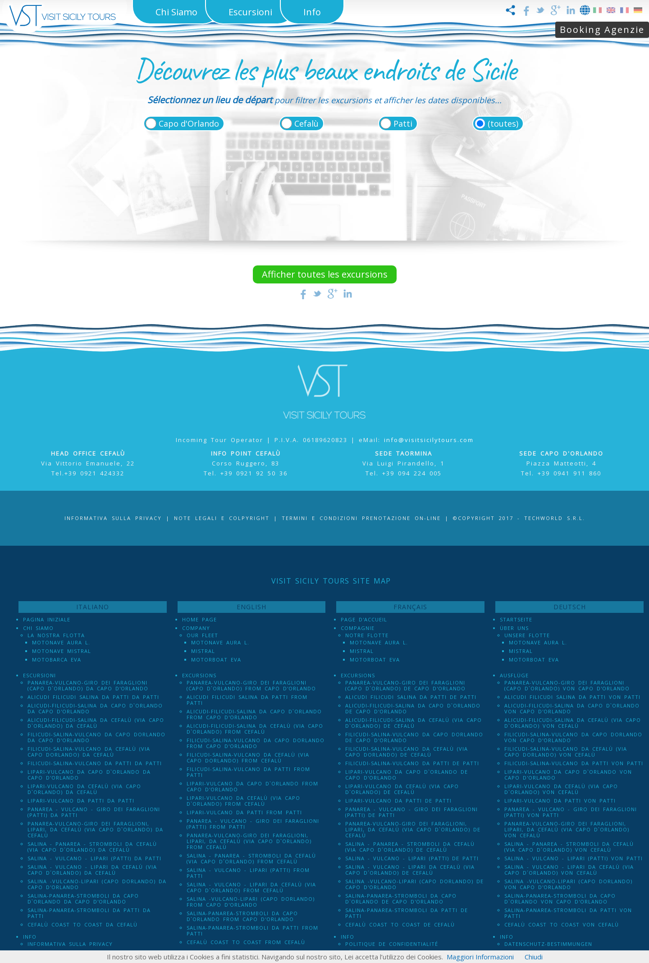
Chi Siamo (38, 628)
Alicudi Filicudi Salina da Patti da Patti (93, 697)
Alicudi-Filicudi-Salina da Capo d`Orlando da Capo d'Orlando (95, 708)
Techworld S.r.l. (554, 518)
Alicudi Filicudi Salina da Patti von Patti (572, 697)
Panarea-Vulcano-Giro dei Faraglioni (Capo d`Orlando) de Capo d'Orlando (405, 685)
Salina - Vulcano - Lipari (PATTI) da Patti (94, 858)
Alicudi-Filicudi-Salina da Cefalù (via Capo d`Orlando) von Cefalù (572, 723)
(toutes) (503, 123)
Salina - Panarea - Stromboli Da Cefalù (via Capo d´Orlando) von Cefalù (569, 846)
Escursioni (39, 675)
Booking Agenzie (602, 29)
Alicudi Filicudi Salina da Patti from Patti (247, 700)
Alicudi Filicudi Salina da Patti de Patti (410, 697)
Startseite (516, 619)
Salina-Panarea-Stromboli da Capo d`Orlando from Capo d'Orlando (242, 916)
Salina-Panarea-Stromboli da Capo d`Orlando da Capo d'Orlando (83, 898)
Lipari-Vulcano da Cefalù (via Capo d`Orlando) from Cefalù (243, 800)
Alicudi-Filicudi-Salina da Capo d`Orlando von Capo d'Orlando (572, 708)
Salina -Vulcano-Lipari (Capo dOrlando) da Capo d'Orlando (96, 884)
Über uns (514, 628)
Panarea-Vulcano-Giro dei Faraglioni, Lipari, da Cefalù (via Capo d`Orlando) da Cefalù (95, 829)
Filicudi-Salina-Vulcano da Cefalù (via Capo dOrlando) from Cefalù (248, 757)
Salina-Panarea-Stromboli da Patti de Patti (406, 913)
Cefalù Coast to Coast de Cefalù (400, 924)
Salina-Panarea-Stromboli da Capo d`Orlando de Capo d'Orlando (401, 898)
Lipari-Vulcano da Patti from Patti (244, 812)
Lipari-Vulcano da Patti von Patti (560, 800)
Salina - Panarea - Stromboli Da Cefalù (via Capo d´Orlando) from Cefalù (251, 858)
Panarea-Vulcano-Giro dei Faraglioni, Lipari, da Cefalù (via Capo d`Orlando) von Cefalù (566, 829)
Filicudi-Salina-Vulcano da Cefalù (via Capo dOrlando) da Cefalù (88, 751)
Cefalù (306, 123)
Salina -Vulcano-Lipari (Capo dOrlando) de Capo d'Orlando (414, 884)
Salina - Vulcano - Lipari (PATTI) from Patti (248, 873)
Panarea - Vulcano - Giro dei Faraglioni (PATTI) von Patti (570, 812)
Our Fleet (202, 635)
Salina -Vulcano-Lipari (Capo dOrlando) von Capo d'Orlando (568, 884)
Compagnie (358, 628)
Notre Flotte (366, 635)
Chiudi (534, 956)
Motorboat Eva (216, 659)
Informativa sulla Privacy (113, 518)
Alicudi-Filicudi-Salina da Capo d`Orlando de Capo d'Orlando (412, 708)
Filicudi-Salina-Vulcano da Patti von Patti (573, 763)
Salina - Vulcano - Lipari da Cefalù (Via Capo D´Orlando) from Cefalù (251, 887)
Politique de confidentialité (391, 943)
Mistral (203, 651)
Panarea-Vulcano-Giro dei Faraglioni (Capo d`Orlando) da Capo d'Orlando (87, 685)
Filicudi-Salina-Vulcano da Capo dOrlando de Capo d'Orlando (414, 737)
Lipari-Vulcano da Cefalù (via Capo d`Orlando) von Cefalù (561, 789)
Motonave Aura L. (61, 642)
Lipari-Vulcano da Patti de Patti (398, 800)
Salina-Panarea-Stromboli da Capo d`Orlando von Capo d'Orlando (560, 898)
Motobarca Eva (56, 659)
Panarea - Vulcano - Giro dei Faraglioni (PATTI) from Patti (253, 823)
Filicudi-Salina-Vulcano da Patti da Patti (94, 763)
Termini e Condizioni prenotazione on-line (361, 518)
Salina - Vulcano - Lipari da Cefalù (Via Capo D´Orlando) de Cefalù (410, 869)
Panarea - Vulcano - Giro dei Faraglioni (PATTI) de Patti (411, 812)
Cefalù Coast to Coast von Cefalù (561, 924)
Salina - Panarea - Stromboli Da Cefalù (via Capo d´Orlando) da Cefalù (92, 846)
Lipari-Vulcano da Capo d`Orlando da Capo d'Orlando (89, 774)
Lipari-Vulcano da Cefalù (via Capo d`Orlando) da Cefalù (84, 789)
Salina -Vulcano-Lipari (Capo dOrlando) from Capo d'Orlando (251, 901)
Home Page (199, 619)
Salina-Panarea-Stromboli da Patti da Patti (89, 913)
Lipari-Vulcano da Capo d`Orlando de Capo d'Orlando (406, 774)
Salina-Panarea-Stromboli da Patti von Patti (568, 913)
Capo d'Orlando (189, 123)
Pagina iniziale (46, 619)
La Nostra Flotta (56, 635)
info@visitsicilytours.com (429, 440)
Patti (402, 123)
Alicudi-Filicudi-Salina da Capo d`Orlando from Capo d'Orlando (254, 714)
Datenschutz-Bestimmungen (548, 943)
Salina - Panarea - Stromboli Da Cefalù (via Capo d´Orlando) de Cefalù (410, 846)
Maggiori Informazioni (480, 956)
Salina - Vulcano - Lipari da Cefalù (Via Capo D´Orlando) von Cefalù (569, 869)
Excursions (199, 675)
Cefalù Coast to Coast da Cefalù (82, 924)
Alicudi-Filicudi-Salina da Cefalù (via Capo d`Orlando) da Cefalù (95, 723)
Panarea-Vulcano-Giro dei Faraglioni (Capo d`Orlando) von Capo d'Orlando (567, 685)
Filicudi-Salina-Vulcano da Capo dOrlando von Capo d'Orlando (573, 737)
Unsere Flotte (527, 635)
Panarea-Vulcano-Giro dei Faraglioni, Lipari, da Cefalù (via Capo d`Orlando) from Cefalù (249, 841)
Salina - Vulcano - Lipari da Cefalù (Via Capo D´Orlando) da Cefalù (92, 869)
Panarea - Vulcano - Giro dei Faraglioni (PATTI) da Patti (93, 812)
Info (30, 936)
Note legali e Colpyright (222, 518)
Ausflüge (514, 675)
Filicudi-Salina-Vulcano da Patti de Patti (412, 763)
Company (196, 628)
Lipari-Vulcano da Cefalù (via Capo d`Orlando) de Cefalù (402, 789)
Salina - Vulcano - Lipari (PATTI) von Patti (573, 858)
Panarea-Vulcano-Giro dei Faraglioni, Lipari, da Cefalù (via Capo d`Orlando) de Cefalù (412, 829)
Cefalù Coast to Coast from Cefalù (246, 942)
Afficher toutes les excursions (325, 274)
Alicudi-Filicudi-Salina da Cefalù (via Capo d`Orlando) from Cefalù (255, 728)
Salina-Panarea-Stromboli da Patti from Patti (252, 930)
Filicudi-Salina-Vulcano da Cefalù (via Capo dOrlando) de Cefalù (406, 751)
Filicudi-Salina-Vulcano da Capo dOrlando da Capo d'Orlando (96, 737)
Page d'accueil (364, 619)
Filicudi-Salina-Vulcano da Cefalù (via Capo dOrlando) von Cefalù (565, 751)
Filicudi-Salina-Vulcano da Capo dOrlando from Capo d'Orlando (255, 743)
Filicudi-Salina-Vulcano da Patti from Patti (248, 772)
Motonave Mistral (61, 651)
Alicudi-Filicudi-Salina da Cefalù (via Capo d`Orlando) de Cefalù (413, 723)
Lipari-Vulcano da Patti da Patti (80, 800)
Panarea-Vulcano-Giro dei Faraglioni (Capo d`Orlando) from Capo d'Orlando (251, 685)
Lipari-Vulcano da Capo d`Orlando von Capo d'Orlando (568, 774)
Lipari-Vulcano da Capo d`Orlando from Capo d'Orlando (252, 786)
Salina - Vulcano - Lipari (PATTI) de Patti (412, 858)
